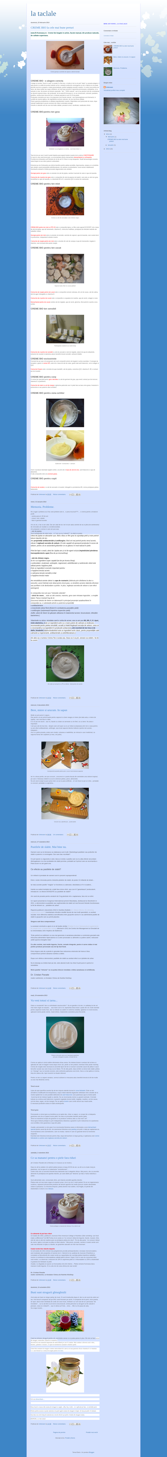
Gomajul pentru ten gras (38, 173)
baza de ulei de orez (72, 470)
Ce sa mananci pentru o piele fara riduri (53, 1157)
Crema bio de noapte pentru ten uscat (43, 292)
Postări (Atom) (70, 1438)
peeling (73, 1129)
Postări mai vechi (92, 1432)
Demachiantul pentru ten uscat (40, 302)
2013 (108, 149)
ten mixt (60, 1351)
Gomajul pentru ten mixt (38, 235)
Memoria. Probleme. (42, 506)
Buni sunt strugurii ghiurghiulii (48, 1292)
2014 (108, 134)
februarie (111, 137)
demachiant (39, 1399)
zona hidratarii (80, 1090)
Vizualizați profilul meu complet (114, 90)
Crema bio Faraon (36, 369)
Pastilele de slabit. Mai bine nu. (49, 846)
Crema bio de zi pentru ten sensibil (42, 352)
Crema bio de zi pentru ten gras (41, 177)
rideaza (50, 1189)
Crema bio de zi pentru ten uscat (41, 298)
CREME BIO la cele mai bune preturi (52, 27)
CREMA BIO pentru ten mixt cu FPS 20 (43, 227)
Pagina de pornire (59, 1432)
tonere (66, 1101)
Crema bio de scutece (38, 487)
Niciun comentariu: (59, 494)
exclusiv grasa (52, 474)
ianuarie (111, 145)
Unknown (109, 87)
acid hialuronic (67, 1095)
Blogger (91, 1452)
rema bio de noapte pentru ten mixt (43, 241)
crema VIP (46, 363)
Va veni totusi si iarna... (44, 1000)
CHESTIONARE (89, 155)
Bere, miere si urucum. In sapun (49, 710)
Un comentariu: (58, 834)
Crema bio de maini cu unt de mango (42, 385)
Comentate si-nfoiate (109, 35)
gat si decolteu (53, 379)
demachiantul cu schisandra (83, 157)
